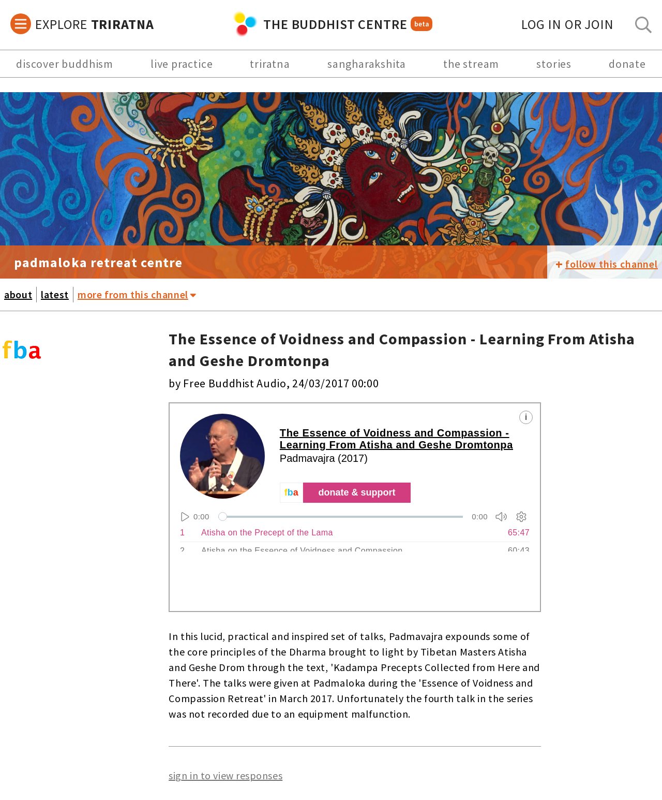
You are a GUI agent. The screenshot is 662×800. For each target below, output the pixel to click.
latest (55, 294)
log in (567, 24)
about (18, 294)
